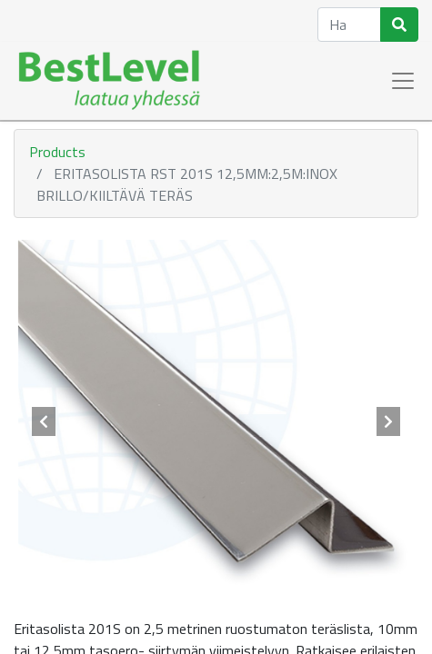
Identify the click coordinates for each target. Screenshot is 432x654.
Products (57, 152)
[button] (44, 421)
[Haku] (399, 24)
